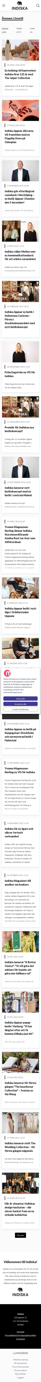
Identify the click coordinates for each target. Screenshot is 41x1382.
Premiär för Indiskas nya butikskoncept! (19, 429)
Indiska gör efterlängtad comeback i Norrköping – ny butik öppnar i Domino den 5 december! (19, 197)
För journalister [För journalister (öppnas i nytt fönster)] (20, 1370)
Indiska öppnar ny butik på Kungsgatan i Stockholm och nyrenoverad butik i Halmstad (20, 735)
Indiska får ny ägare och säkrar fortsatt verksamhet (19, 832)
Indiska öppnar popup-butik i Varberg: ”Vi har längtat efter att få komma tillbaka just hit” (19, 1028)
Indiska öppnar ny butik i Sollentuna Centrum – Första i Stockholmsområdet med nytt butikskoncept (20, 319)
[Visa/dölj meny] (3, 5)
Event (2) (32, 30)
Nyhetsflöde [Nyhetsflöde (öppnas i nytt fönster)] (20, 1374)
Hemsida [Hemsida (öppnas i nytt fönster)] (20, 1332)
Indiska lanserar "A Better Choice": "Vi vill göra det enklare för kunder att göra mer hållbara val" (20, 967)
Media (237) (19, 30)
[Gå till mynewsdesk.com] (20, 1352)
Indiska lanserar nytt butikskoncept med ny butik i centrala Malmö (18, 491)
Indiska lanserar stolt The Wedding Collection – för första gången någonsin (20, 1147)
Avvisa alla (20, 699)
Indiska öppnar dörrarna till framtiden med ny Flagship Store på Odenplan (19, 136)
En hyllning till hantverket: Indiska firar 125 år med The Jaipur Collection (20, 74)
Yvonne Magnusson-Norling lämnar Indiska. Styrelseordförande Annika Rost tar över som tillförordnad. (20, 534)
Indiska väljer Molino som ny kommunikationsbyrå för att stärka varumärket (20, 255)
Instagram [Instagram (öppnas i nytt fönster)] (20, 1339)
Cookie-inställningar (20, 709)
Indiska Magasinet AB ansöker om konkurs (18, 882)
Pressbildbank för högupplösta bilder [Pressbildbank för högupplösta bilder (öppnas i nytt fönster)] (20, 1335)
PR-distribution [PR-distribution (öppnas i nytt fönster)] (20, 1363)
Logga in (20, 1377)
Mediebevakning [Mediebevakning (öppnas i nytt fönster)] (20, 1359)
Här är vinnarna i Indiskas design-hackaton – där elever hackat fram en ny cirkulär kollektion (20, 1209)
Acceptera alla (20, 704)
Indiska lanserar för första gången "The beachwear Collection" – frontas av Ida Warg (20, 1088)
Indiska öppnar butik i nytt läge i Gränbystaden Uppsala (20, 612)
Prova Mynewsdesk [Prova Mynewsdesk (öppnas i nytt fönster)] (20, 1367)
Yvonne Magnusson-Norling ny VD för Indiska (20, 770)
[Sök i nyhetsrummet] (38, 5)
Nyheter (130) (5, 30)
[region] (20, 691)
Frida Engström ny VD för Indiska (20, 374)
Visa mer (20, 1235)
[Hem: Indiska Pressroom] (20, 5)
